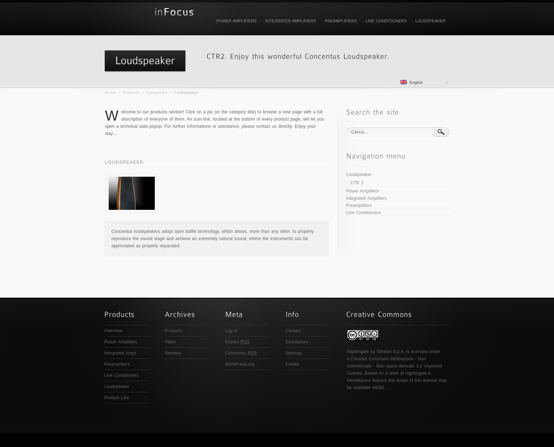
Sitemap (294, 353)
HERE (378, 387)
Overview (113, 330)
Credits (293, 364)
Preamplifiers (341, 21)
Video (170, 341)
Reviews (173, 353)
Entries (237, 341)
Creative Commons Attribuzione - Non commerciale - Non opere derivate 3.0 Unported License (394, 366)
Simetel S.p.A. (391, 351)
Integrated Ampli (120, 353)
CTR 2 (357, 182)
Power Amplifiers (236, 21)
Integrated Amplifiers (290, 21)
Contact (293, 330)
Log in (231, 330)
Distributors (297, 341)
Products (131, 93)
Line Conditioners (386, 21)
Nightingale (358, 351)
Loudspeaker (430, 21)
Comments (241, 353)
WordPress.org (240, 364)
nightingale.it (417, 373)
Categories (157, 93)
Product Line (117, 397)
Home (110, 93)
